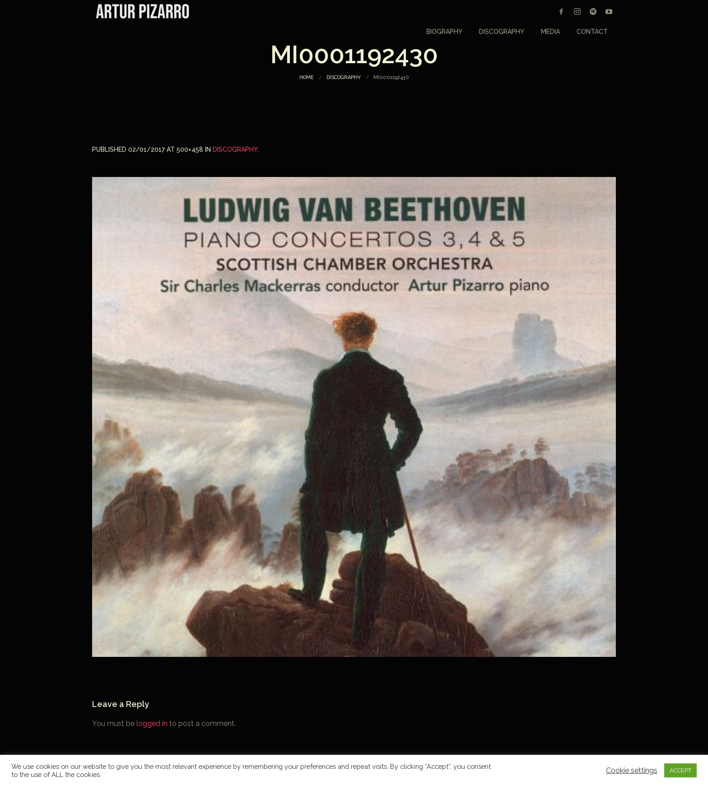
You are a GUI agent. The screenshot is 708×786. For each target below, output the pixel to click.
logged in (152, 723)
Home (306, 77)
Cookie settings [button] (631, 770)
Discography (343, 77)
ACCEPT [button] (680, 770)
